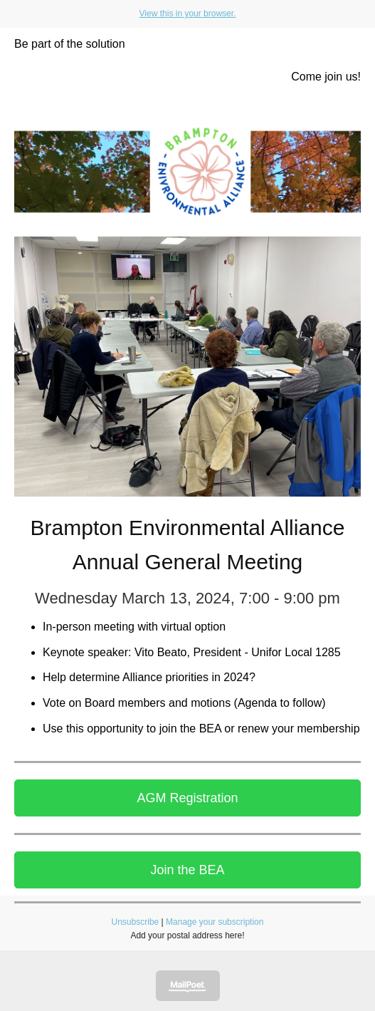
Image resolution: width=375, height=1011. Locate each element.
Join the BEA (187, 870)
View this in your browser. (187, 14)
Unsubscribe (135, 922)
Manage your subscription (214, 922)
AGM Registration (187, 798)
